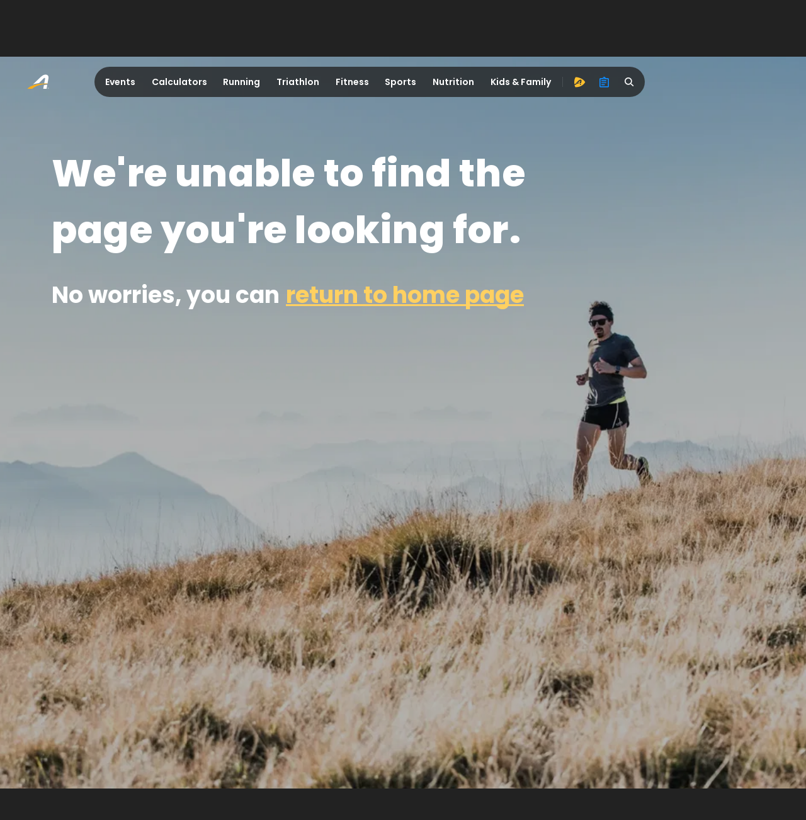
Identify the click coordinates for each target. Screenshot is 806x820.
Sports (400, 82)
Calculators (179, 82)
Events (120, 82)
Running (241, 82)
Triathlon (297, 82)
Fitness (352, 82)
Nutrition (453, 82)
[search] (629, 82)
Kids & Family (521, 82)
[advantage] (579, 82)
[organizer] (604, 82)
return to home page (405, 295)
